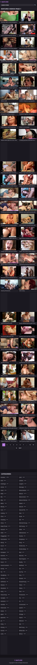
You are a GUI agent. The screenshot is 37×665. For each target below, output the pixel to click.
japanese (5, 617)
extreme (4, 555)
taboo (22, 585)
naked (22, 503)
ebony (4, 542)
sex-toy (22, 572)
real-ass (23, 555)
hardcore (5, 601)
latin (22, 477)
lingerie (23, 484)
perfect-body (24, 549)
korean (4, 630)
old (21, 520)
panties (22, 536)
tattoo (22, 588)
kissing (4, 627)
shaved (22, 578)
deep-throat (6, 526)
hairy (4, 591)
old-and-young (24, 523)
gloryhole (5, 588)
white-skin (23, 630)
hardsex (4, 604)
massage (23, 487)
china (4, 523)
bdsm (4, 503)
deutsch (4, 529)
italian (4, 611)
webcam (23, 621)
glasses (4, 585)
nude (22, 516)
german (4, 578)
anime (4, 487)
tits (22, 598)
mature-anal (24, 497)
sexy (22, 575)
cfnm (3, 516)
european (5, 552)
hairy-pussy (5, 595)
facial (4, 562)
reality (22, 562)
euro (3, 549)
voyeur (22, 617)
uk (21, 601)
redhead (23, 565)
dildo (4, 533)
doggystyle (5, 536)
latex (3, 634)
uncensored (23, 604)
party (22, 542)
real (22, 552)
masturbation (24, 490)
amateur (5, 477)
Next (20, 448)
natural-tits (24, 510)
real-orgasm (24, 559)
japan (4, 614)
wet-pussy (23, 627)
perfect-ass (23, 546)
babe (4, 493)
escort (4, 546)
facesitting (5, 559)
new (22, 513)
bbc (3, 497)
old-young (23, 526)
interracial (5, 608)
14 (30, 444)
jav (3, 621)
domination (5, 539)
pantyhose (23, 539)
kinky (3, 624)
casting (4, 513)
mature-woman (25, 500)
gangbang (5, 575)
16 (16, 448)
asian (4, 490)
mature (23, 493)
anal (3, 480)
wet (22, 624)
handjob (5, 598)
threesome (23, 595)
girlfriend (5, 582)
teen (22, 591)
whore (22, 634)
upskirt (22, 608)
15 (33, 444)
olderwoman (24, 533)
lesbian (23, 480)
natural (22, 506)
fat (3, 572)
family (4, 568)
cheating (4, 520)
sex (22, 568)
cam (3, 510)
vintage (22, 614)
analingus (5, 484)
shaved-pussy (24, 582)
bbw (3, 500)
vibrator (22, 611)
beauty (4, 506)
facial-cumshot (6, 565)
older (22, 529)
